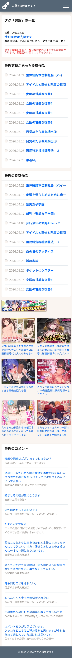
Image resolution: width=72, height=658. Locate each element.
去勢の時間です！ (24, 5)
